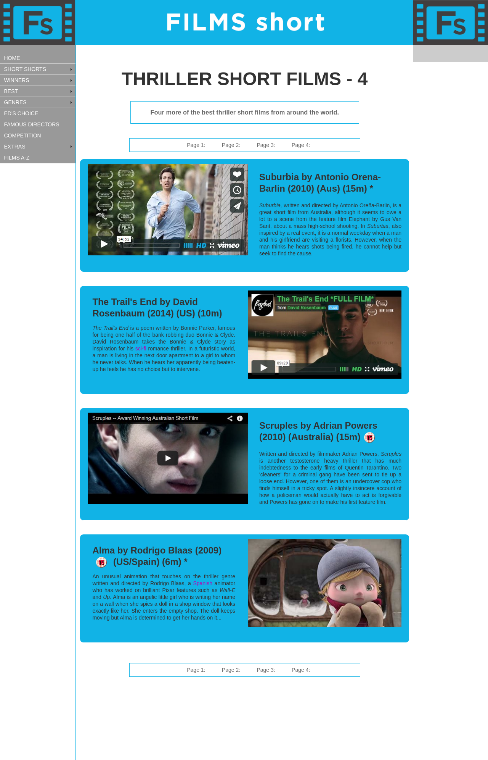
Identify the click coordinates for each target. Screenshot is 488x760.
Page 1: (196, 145)
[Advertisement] (38, 287)
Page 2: (231, 145)
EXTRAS (15, 147)
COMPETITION (22, 135)
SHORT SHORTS (25, 69)
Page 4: (301, 145)
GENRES (15, 102)
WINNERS (16, 80)
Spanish (202, 583)
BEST (11, 91)
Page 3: (266, 145)
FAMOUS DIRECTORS (31, 124)
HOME (12, 58)
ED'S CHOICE (21, 113)
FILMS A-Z (17, 158)
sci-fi (141, 348)
